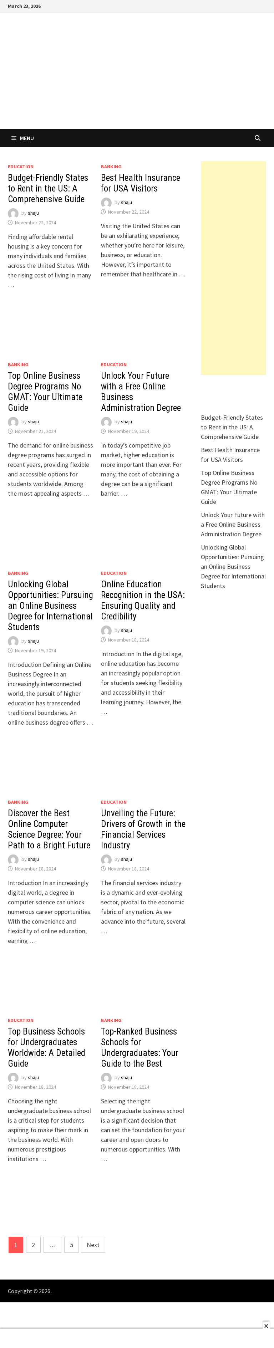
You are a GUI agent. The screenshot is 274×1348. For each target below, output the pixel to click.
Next (93, 1245)
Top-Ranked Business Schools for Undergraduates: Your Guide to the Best (139, 1047)
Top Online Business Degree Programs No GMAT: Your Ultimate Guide (45, 392)
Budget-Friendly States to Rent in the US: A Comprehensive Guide (48, 188)
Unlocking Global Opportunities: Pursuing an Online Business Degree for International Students (50, 605)
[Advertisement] (233, 268)
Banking (111, 166)
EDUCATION (21, 166)
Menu (22, 138)
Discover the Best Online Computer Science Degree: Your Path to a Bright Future (49, 829)
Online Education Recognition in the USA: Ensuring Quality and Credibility (143, 600)
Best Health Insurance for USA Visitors (140, 183)
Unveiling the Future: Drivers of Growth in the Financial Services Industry (143, 829)
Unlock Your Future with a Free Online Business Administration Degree (233, 524)
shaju (33, 213)
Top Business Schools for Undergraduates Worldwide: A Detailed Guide (46, 1047)
